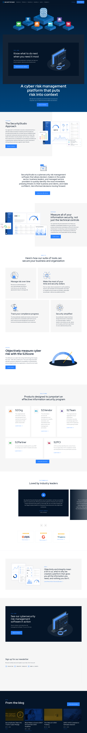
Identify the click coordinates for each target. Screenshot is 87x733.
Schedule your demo (21, 66)
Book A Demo (42, 104)
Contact (73, 2)
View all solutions (42, 461)
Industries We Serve (42, 193)
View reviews (25, 539)
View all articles (73, 704)
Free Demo (80, 2)
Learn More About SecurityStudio (53, 581)
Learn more (56, 236)
